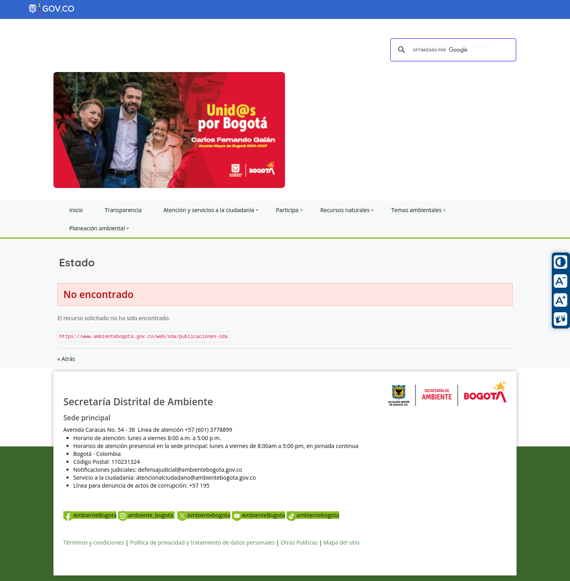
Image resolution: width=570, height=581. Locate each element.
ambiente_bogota (146, 515)
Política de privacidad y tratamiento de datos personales (202, 542)
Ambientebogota (203, 515)
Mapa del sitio (341, 542)
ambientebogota (313, 515)
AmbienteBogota (89, 515)
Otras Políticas (299, 542)
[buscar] (452, 50)
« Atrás (66, 359)
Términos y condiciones (93, 542)
